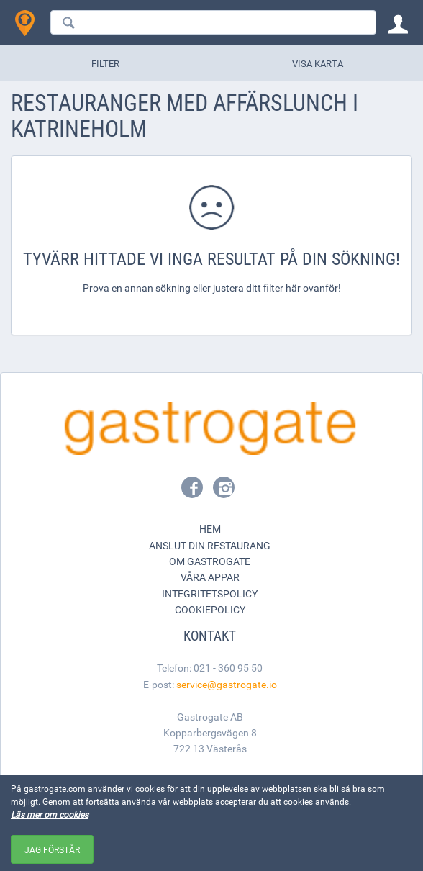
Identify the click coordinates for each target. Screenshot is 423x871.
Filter (105, 63)
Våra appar (210, 577)
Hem (210, 529)
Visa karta (317, 63)
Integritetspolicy (210, 593)
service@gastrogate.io (226, 684)
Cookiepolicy (210, 609)
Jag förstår (52, 849)
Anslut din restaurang (209, 545)
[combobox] (213, 22)
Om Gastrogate (209, 561)
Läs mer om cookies (49, 814)
